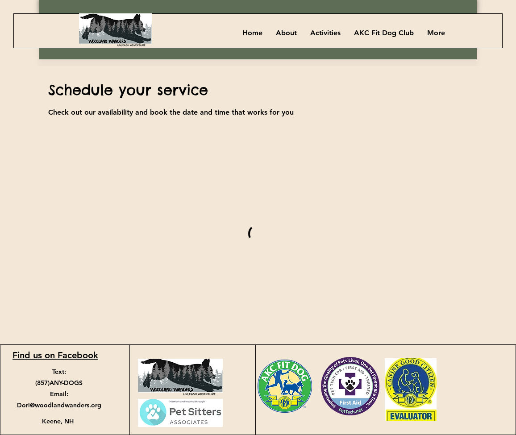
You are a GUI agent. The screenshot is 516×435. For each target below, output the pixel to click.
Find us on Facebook (55, 355)
